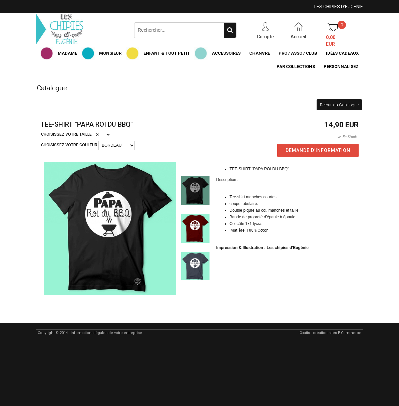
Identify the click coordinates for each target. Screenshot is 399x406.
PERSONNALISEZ (341, 66)
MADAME (67, 53)
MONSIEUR (110, 53)
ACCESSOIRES (226, 53)
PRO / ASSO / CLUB (298, 53)
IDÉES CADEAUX (342, 53)
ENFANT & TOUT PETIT (166, 53)
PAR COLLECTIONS (296, 66)
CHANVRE (259, 53)
